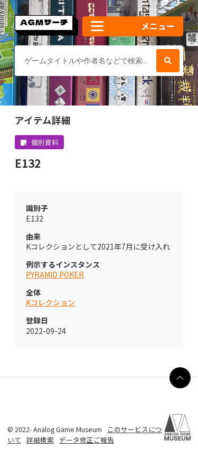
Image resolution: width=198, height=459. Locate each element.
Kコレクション (50, 303)
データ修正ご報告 (86, 440)
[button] (132, 26)
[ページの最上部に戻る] (180, 377)
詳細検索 (40, 440)
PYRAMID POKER (55, 275)
